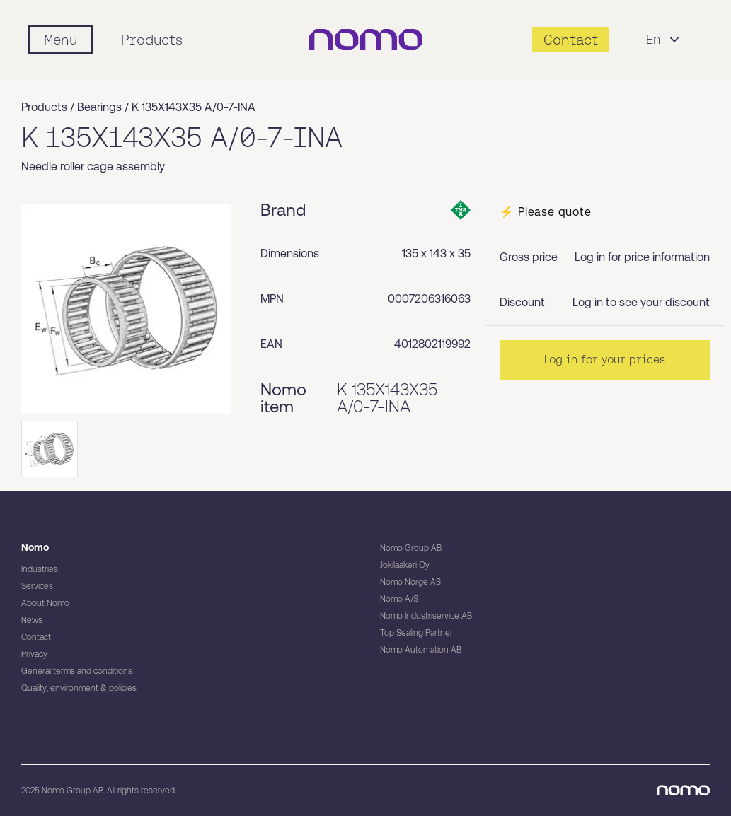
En (664, 39)
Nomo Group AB (411, 548)
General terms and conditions (76, 671)
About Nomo (45, 603)
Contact (36, 637)
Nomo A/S (399, 599)
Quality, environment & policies (79, 688)
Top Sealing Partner (416, 633)
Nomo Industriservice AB (426, 616)
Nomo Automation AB (420, 650)
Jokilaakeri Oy (405, 565)
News (31, 620)
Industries (39, 569)
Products (152, 39)
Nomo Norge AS (410, 582)
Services (37, 586)
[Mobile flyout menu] (60, 39)
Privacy (34, 654)
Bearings (99, 107)
